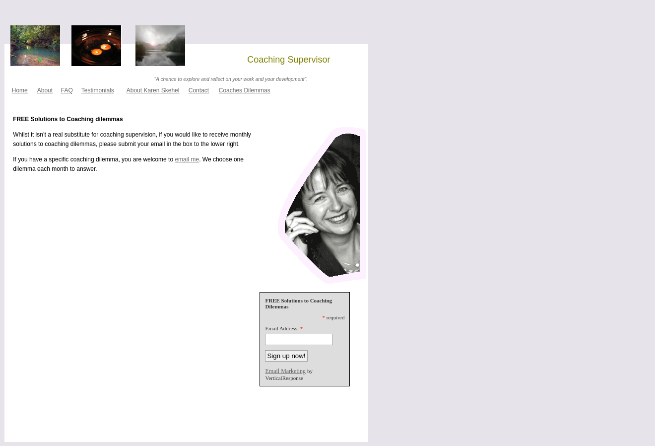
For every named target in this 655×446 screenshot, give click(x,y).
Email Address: (282, 328)
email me (187, 159)
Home (20, 90)
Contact (199, 90)
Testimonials (97, 90)
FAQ (67, 90)
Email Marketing (285, 371)
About (45, 90)
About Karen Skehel (153, 90)
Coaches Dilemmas (244, 90)
